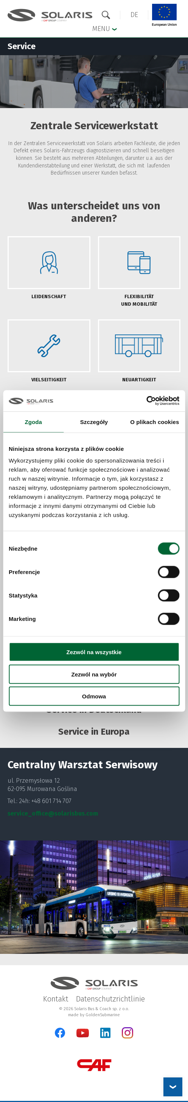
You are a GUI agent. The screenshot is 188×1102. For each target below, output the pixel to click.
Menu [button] (104, 28)
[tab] (49, 272)
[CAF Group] (94, 1065)
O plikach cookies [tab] (154, 421)
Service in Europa (94, 731)
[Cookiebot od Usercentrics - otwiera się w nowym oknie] (146, 401)
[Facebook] (60, 1033)
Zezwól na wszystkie (94, 652)
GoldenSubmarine (102, 1014)
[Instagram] (127, 1037)
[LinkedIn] (105, 1033)
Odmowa (94, 696)
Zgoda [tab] (33, 421)
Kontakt (55, 998)
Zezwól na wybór (94, 674)
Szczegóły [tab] (94, 421)
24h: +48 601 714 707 (45, 801)
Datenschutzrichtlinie (110, 998)
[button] (134, 15)
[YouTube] (82, 1035)
